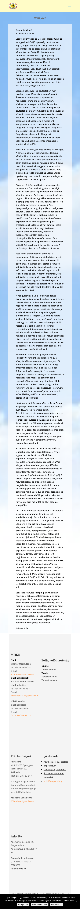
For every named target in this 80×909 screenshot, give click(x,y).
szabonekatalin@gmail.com (25, 695)
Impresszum (50, 765)
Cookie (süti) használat (55, 769)
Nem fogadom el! (39, 904)
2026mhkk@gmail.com (22, 674)
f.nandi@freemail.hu (21, 715)
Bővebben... (56, 904)
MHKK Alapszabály (53, 781)
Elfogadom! (23, 904)
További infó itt (18, 868)
